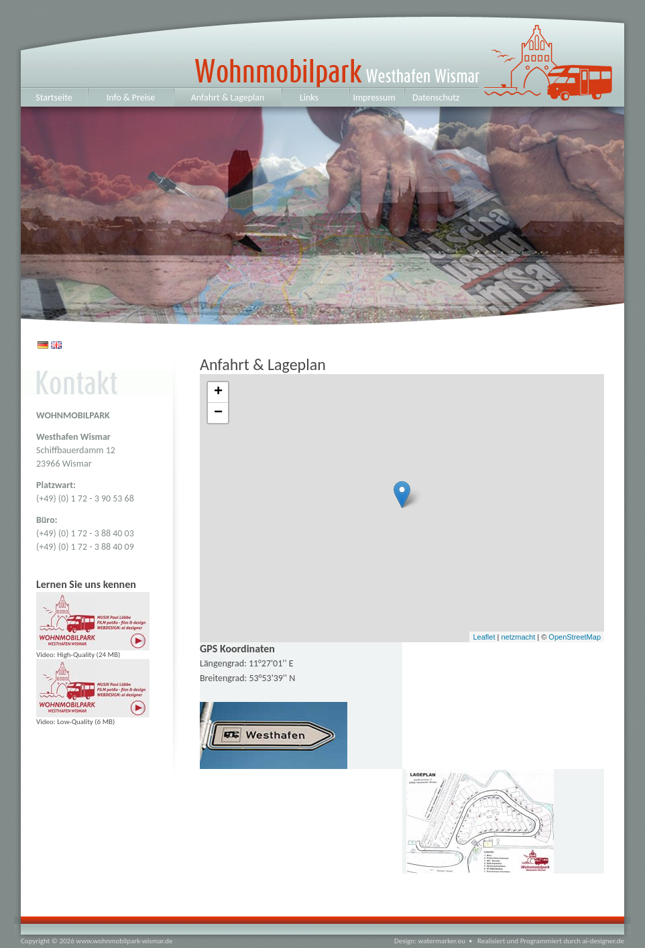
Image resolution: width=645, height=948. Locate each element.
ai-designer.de (603, 941)
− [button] (218, 413)
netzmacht (518, 637)
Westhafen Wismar (263, 58)
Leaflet (484, 637)
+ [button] (218, 392)
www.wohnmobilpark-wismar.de (124, 941)
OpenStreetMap (574, 637)
